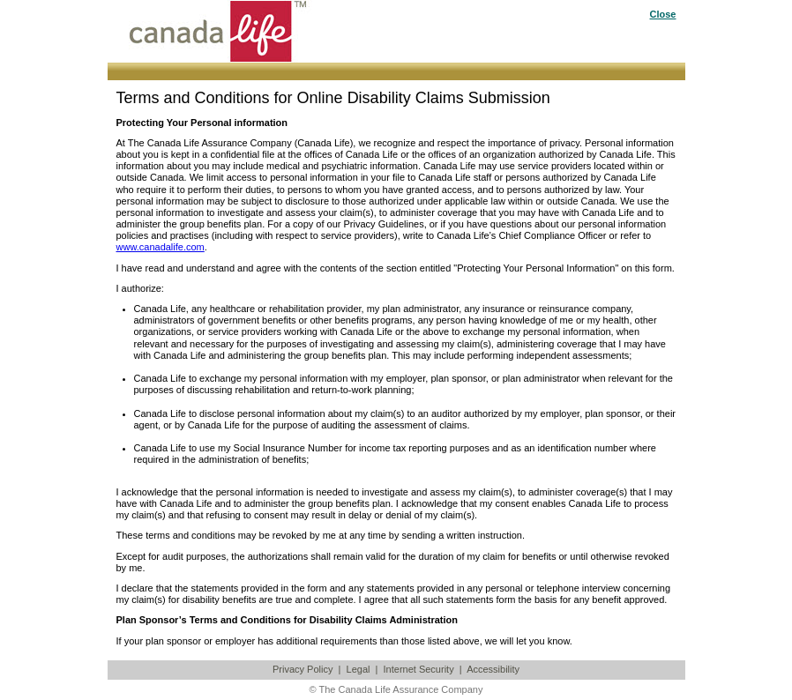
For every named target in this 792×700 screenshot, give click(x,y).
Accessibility (493, 669)
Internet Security (419, 669)
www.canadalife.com (160, 247)
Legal (358, 669)
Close (663, 14)
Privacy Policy (302, 669)
